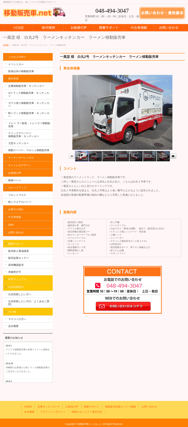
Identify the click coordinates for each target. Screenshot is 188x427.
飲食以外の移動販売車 (21, 71)
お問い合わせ (16, 232)
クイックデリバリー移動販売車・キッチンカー (23, 135)
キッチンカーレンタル (21, 157)
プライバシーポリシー (53, 411)
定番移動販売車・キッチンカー (26, 85)
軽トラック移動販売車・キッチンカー (28, 115)
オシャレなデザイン (19, 165)
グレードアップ (17, 187)
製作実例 (13, 78)
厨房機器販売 (16, 264)
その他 (12, 311)
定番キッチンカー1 (49, 406)
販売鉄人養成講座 (18, 250)
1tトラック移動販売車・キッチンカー (28, 94)
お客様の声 (14, 172)
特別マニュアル (17, 279)
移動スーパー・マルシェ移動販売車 (28, 150)
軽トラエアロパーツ (19, 201)
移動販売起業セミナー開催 (120, 406)
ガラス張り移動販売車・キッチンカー (28, 105)
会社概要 (13, 326)
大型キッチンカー (18, 143)
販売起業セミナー (18, 257)
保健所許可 (14, 271)
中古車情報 (14, 217)
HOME (28, 406)
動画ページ (14, 180)
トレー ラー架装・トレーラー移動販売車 (29, 125)
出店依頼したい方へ (19, 294)
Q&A (11, 224)
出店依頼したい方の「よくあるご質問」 (28, 303)
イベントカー (16, 64)
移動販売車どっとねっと (90, 424)
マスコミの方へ (17, 319)
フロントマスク (17, 194)
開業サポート (16, 243)
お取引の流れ (16, 209)
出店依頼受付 (16, 286)
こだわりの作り (17, 56)
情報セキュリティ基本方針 (87, 411)
